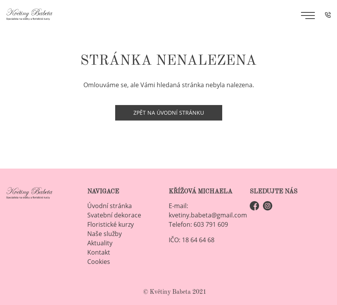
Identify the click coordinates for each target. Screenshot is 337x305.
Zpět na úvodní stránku (168, 112)
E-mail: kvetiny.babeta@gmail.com (208, 210)
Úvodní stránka (109, 206)
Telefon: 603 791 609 (198, 224)
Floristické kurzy (110, 224)
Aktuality (99, 243)
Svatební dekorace (114, 215)
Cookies (98, 261)
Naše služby (104, 233)
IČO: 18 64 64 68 (191, 240)
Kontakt (98, 252)
